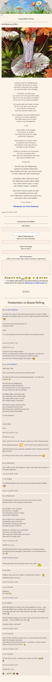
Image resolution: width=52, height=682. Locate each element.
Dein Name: (26, 226)
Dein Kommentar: (26, 258)
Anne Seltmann (13, 310)
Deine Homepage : (26, 248)
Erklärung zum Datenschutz (34, 283)
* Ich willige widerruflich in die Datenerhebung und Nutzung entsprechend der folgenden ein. (26, 282)
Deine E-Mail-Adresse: (26, 238)
